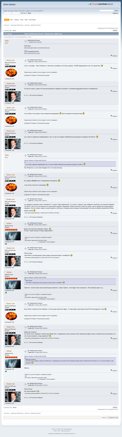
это (29, 65)
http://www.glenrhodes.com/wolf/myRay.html (37, 48)
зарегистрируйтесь (38, 10)
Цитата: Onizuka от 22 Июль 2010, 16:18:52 (35, 356)
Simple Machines (68, 429)
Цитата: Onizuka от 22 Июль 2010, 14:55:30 (35, 277)
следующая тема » (113, 28)
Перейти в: (104, 417)
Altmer (9, 223)
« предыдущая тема (102, 28)
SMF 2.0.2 (54, 429)
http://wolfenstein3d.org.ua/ (32, 53)
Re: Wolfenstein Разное (35, 60)
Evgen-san (11, 83)
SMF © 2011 (60, 429)
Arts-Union (9, 4)
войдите (28, 10)
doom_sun (11, 60)
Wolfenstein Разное (34, 40)
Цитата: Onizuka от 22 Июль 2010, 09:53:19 (35, 160)
